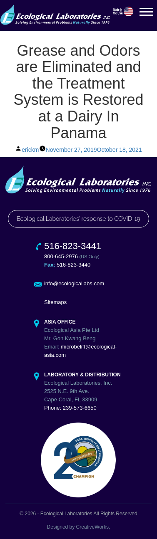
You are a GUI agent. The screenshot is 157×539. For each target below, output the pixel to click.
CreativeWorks (92, 527)
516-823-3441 (72, 246)
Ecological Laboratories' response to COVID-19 (78, 218)
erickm (30, 149)
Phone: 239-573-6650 (70, 408)
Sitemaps (55, 302)
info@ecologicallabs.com (74, 283)
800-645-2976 (61, 256)
